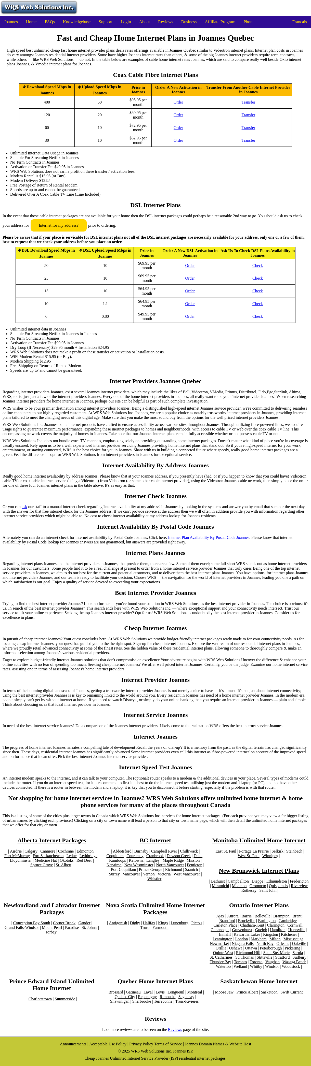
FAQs (50, 21)
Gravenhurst (242, 930)
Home (31, 21)
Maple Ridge (173, 860)
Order (178, 102)
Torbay (51, 932)
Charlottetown (40, 999)
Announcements (73, 1044)
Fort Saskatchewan (48, 856)
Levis (160, 992)
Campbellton (238, 881)
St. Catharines (221, 957)
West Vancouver (187, 874)
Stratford (282, 957)
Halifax (149, 923)
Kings (163, 923)
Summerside (65, 999)
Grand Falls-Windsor (22, 927)
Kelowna (136, 860)
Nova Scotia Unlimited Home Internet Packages (155, 908)
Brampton (281, 916)
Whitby (256, 966)
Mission (193, 860)
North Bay (265, 943)
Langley (153, 860)
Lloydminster (21, 860)
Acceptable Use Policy (107, 1044)
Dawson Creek (179, 856)
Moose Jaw (224, 992)
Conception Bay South (31, 923)
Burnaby (141, 851)
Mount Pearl (52, 927)
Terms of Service (168, 1044)
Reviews (165, 21)
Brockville (246, 920)
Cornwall (295, 925)
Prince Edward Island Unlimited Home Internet (51, 984)
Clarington (275, 925)
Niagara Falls (243, 943)
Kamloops (117, 860)
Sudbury (299, 957)
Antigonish (118, 923)
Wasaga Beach (294, 962)
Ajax (220, 916)
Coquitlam (115, 856)
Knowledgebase (77, 21)
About (144, 21)
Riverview (299, 886)
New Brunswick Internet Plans (259, 870)
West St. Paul (249, 856)
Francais (299, 21)
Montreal (194, 992)
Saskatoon (269, 992)
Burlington (267, 920)
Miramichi (220, 886)
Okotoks (66, 860)
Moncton (239, 886)
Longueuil (175, 992)
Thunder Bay (220, 962)
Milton (275, 939)
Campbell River (164, 851)
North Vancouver (170, 865)
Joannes (11, 21)
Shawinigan (119, 1001)
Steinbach (294, 851)
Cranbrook (155, 856)
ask (24, 507)
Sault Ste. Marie (276, 952)
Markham (259, 939)
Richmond (173, 869)
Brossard (116, 992)
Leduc (72, 856)
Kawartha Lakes (247, 934)
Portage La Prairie (254, 851)
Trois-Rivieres (187, 1001)
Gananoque (220, 930)
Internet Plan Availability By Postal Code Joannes (208, 537)
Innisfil (225, 934)
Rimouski (167, 997)
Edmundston (276, 881)
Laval (148, 992)
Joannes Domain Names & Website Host (218, 1044)
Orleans (283, 943)
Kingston (270, 934)
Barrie (246, 916)
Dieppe (257, 881)
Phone (248, 21)
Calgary (30, 851)
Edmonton (85, 851)
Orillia (221, 948)
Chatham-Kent (252, 925)
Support (105, 21)
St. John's (89, 927)
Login (126, 21)
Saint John (267, 890)
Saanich (191, 869)
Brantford (227, 920)
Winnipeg (270, 856)
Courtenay (135, 856)
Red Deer (84, 860)
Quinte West (223, 952)
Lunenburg (179, 923)
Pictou (196, 923)
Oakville (299, 943)
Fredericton (299, 881)
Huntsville (296, 930)
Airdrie (16, 851)
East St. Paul (225, 851)
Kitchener (289, 934)
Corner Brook (64, 923)
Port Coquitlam (123, 869)
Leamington (222, 939)
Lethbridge (88, 856)
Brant (297, 916)
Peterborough (271, 948)
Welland (240, 966)
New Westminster (138, 865)
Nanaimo (114, 865)
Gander (84, 923)
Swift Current (291, 992)
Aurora (233, 916)
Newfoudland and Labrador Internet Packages (52, 908)
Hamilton (277, 930)
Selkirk (277, 851)
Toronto (240, 962)
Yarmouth (160, 927)
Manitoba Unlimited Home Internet (259, 840)
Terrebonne (163, 1001)
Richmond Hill (248, 952)
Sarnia (297, 952)
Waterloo (223, 966)
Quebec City (125, 997)
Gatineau (133, 992)
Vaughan (272, 962)
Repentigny (147, 997)
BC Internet (155, 840)
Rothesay (249, 890)
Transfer (248, 102)
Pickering (292, 948)
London (241, 939)
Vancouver (131, 874)
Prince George (150, 869)
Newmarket (219, 943)
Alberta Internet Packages (51, 840)
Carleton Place (225, 925)
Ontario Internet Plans (259, 905)
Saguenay (186, 997)
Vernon (149, 874)
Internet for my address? (59, 225)
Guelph (261, 930)
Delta (198, 856)
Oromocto (258, 886)
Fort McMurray (17, 856)
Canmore (47, 851)
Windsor (272, 966)
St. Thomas (244, 957)
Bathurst (218, 881)
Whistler (154, 878)
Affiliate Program (220, 21)
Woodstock (291, 966)
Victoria (164, 874)
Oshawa (235, 948)
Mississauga (293, 939)
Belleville (262, 916)
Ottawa (251, 948)
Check (257, 265)
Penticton (194, 865)
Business (189, 21)
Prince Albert (247, 992)
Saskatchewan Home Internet (258, 981)
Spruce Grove (41, 865)
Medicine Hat (46, 860)
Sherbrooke (141, 1001)
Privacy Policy (141, 1044)
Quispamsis (278, 886)
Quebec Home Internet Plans (155, 981)
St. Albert (63, 865)
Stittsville (264, 957)
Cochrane (66, 851)
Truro (145, 927)
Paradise (72, 927)
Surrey (114, 874)
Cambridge (288, 920)
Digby (135, 923)
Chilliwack (189, 851)
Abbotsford (122, 851)
